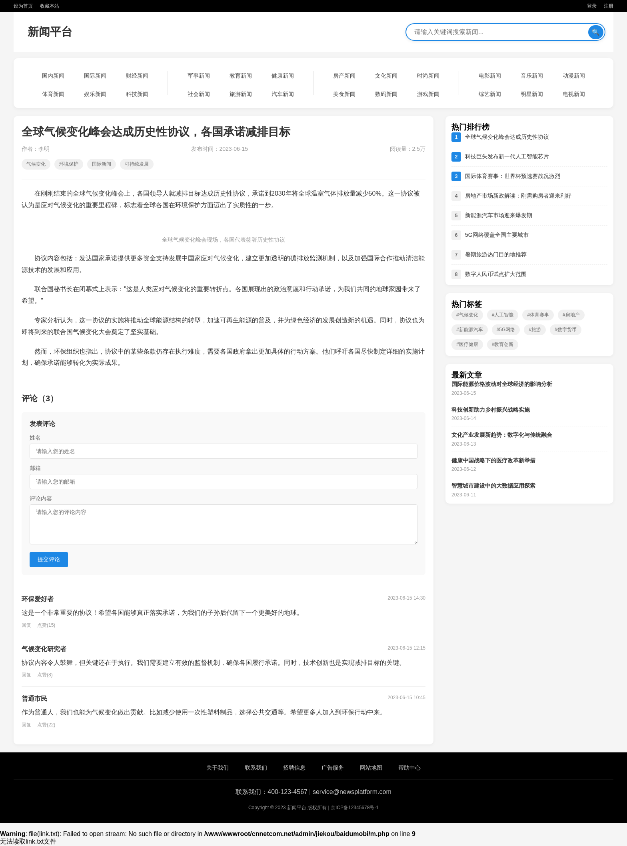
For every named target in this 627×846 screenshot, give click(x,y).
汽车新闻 (283, 94)
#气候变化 (467, 315)
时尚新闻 (428, 75)
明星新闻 (532, 94)
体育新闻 (53, 94)
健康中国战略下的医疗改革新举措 (493, 460)
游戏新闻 (428, 94)
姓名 (35, 437)
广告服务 (332, 767)
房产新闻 (344, 75)
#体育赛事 (538, 315)
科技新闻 (137, 94)
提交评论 (49, 559)
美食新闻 (344, 94)
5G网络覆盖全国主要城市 (497, 235)
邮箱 (35, 468)
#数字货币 (566, 329)
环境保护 (68, 164)
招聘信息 (294, 767)
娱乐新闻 (95, 94)
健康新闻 (283, 75)
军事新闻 (199, 75)
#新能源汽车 (469, 329)
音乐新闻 (532, 75)
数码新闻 (386, 94)
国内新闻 (53, 75)
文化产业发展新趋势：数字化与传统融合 (501, 435)
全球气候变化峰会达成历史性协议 (507, 137)
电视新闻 (574, 94)
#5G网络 (506, 329)
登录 (592, 6)
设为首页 (23, 6)
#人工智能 (503, 315)
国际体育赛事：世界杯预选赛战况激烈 (512, 176)
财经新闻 (137, 75)
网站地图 (371, 767)
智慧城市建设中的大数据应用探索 (493, 485)
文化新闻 (386, 75)
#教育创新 (503, 344)
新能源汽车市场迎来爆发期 (498, 215)
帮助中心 (409, 767)
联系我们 (256, 767)
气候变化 (36, 164)
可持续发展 (137, 164)
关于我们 (217, 767)
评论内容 (41, 498)
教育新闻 (241, 75)
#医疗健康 (467, 344)
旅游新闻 (241, 94)
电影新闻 (490, 75)
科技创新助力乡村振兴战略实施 (490, 409)
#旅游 (535, 329)
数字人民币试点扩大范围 (496, 274)
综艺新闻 (490, 94)
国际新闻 (95, 75)
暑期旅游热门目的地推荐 (496, 254)
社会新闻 (199, 94)
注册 (608, 6)
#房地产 (571, 315)
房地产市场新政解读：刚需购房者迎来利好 (518, 195)
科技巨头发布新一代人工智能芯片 (507, 156)
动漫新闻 (574, 75)
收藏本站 (49, 6)
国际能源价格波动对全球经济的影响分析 (501, 384)
